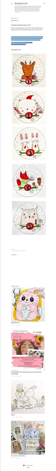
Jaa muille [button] (13, 324)
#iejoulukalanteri (21, 44)
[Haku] (44, 3)
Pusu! (13, 415)
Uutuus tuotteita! (18, 456)
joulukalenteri (17, 250)
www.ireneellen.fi (17, 12)
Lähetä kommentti (18, 324)
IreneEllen (21, 3)
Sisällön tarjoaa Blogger (28, 465)
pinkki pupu (15, 323)
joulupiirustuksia (23, 250)
